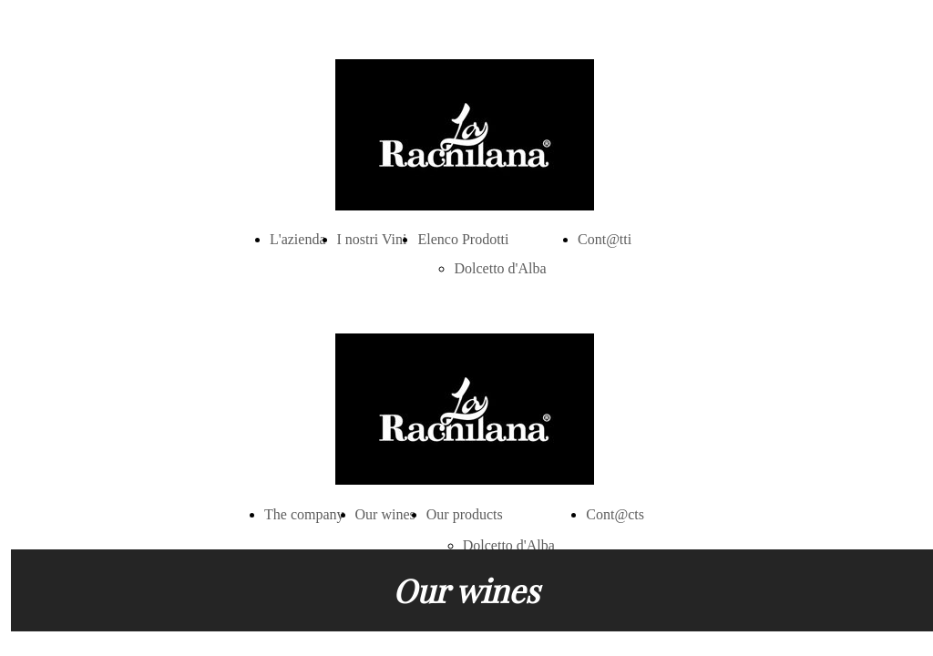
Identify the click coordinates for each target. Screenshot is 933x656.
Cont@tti (604, 239)
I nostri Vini (372, 239)
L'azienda (298, 239)
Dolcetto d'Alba (500, 268)
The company (304, 514)
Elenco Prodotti (462, 239)
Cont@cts (615, 514)
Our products (464, 514)
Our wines (385, 514)
